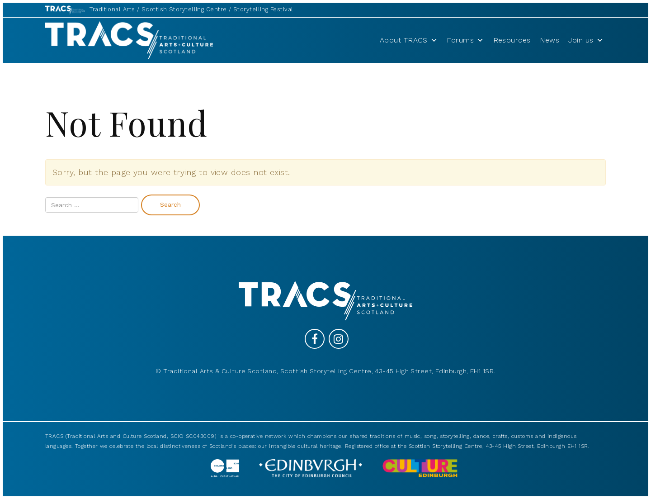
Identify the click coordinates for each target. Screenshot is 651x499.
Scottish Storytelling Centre (184, 9)
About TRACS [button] (409, 40)
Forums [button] (465, 40)
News (550, 40)
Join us (586, 40)
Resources (512, 40)
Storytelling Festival (263, 9)
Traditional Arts (112, 9)
